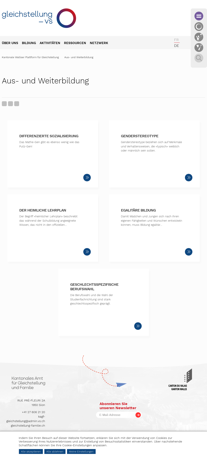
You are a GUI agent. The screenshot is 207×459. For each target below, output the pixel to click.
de (176, 45)
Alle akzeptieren (31, 451)
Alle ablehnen (54, 451)
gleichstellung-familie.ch (28, 425)
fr (176, 40)
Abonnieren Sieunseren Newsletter (118, 406)
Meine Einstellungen (81, 451)
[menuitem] (12, 43)
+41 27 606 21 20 (33, 412)
